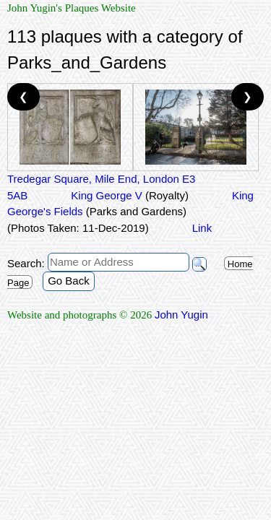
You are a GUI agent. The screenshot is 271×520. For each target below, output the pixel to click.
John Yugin (181, 314)
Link (202, 228)
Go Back (69, 280)
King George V (130, 195)
